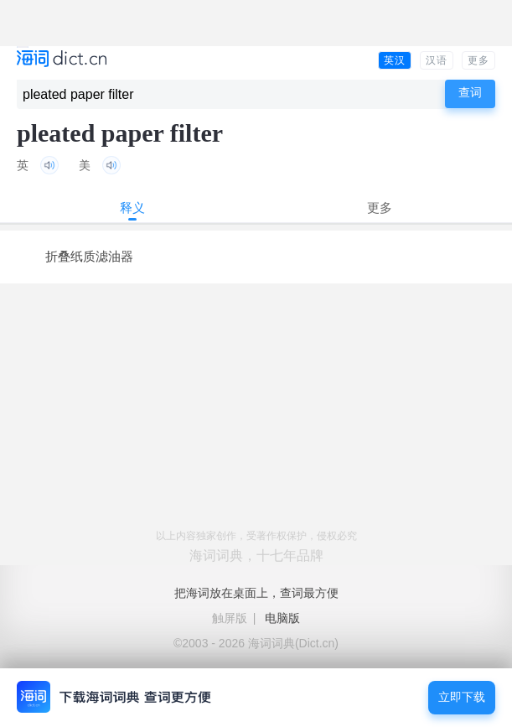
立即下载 (461, 697)
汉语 (436, 60)
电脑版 (282, 618)
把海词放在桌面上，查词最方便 (256, 593)
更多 (478, 60)
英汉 (395, 60)
